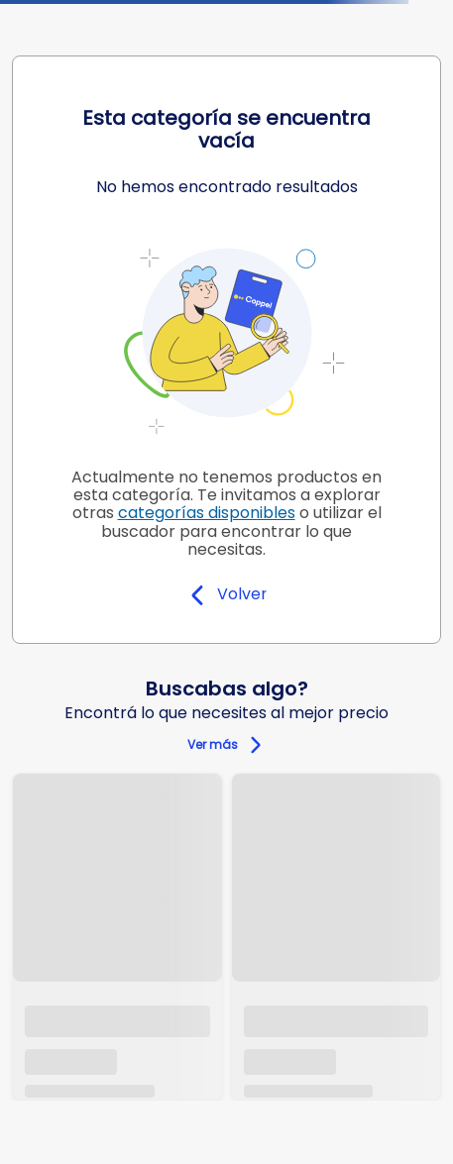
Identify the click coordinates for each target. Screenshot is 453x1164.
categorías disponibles (206, 512)
